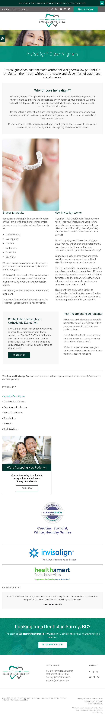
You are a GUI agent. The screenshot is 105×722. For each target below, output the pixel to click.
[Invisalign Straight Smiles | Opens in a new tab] (52, 573)
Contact (63, 698)
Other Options (10, 418)
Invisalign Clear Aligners (14, 396)
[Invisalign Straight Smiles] (52, 518)
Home (4, 698)
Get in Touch (53, 665)
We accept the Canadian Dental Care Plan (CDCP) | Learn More (52, 3)
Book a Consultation (13, 412)
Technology (35, 698)
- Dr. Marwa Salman (52, 604)
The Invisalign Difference (15, 401)
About (10, 698)
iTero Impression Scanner (15, 407)
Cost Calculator (11, 429)
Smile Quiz (8, 423)
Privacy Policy (54, 698)
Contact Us (19, 355)
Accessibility (23, 700)
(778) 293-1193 (22, 9)
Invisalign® (26, 698)
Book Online (86, 9)
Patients (44, 698)
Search (6, 700)
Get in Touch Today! (52, 644)
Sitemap (14, 700)
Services (17, 698)
